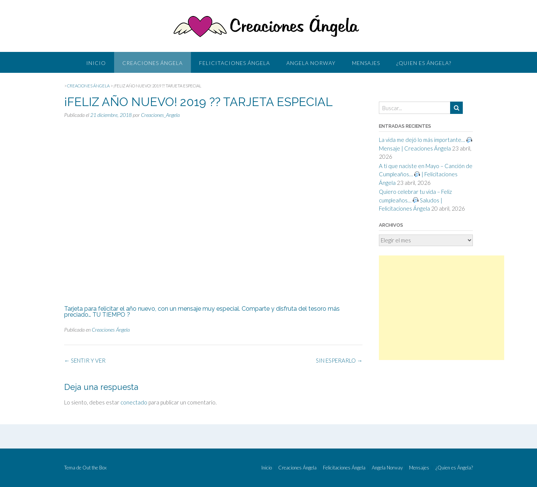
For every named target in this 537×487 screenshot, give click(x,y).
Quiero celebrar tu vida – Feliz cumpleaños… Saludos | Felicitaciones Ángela (415, 200)
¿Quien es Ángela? (423, 63)
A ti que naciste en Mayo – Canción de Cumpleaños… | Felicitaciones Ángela (425, 174)
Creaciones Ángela (152, 63)
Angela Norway (311, 63)
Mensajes (366, 63)
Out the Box (94, 468)
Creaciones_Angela (160, 115)
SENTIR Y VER (85, 360)
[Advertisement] (441, 307)
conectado (133, 402)
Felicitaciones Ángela (234, 63)
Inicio (96, 63)
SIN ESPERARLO (339, 360)
